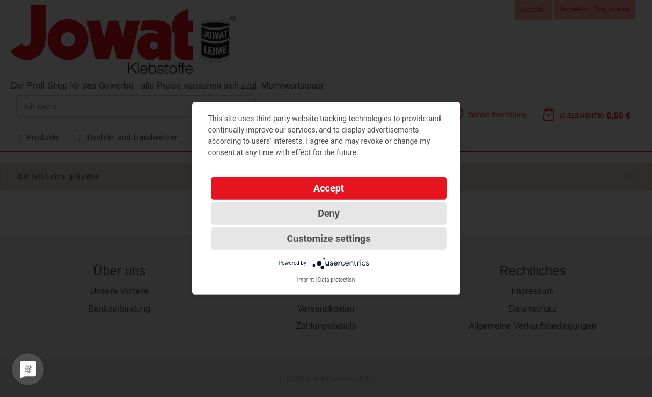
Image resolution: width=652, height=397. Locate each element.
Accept (328, 188)
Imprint (305, 280)
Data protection (336, 280)
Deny (329, 213)
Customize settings (328, 238)
